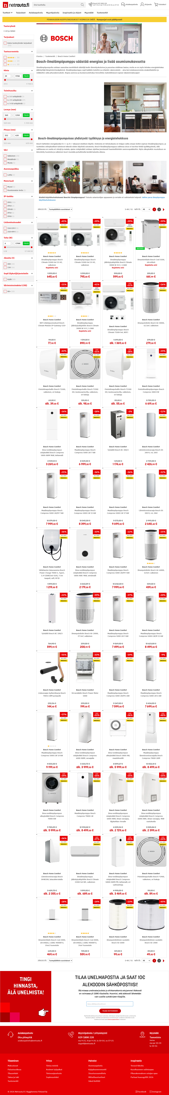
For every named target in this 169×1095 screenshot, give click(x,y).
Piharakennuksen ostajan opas (144, 1073)
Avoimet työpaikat (54, 1069)
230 (11, 267)
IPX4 (10, 206)
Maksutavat (13, 1065)
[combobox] (59, 5)
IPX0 (10, 216)
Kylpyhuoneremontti (97, 1069)
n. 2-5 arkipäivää (16, 100)
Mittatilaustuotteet (96, 1077)
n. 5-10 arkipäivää (16, 103)
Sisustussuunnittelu (97, 1073)
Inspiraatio (136, 1060)
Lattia (11, 175)
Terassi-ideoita (137, 1065)
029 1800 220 (86, 1037)
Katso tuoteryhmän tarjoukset (19, 44)
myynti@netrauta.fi (86, 1043)
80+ (11, 291)
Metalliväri (13, 159)
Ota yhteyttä (25, 1037)
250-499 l (12, 232)
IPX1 (11, 202)
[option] (112, 317)
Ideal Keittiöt (94, 1081)
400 (11, 264)
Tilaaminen (13, 1060)
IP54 (10, 213)
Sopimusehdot (52, 1077)
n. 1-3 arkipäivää (15, 96)
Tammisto (155, 1037)
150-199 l (12, 228)
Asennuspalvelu (95, 1065)
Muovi (11, 187)
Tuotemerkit (102, 12)
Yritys (49, 1060)
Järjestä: (42, 209)
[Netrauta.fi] (16, 5)
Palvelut (92, 1060)
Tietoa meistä (52, 1065)
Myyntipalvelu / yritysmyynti (92, 1033)
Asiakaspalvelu (36, 12)
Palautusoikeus (14, 1069)
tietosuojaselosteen (113, 1019)
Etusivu (39, 56)
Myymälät (89, 12)
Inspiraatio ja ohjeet (72, 12)
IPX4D (11, 209)
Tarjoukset (21, 12)
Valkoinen (13, 156)
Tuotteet (6, 12)
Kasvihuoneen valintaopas (142, 1069)
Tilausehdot (13, 1073)
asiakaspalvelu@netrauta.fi (30, 1040)
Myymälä (154, 1033)
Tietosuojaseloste (54, 1073)
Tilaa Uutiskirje (110, 1011)
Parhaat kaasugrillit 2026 (142, 1077)
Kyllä (11, 279)
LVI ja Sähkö (10, 31)
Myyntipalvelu (52, 12)
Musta (11, 163)
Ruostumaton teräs (16, 190)
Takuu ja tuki (13, 1077)
